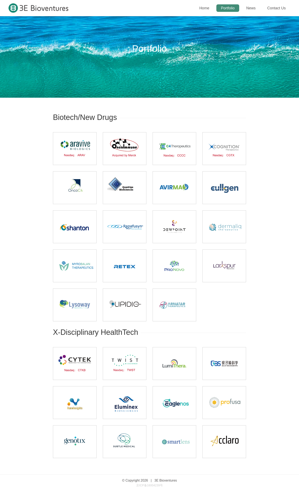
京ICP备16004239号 (149, 485)
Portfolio (228, 8)
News (251, 8)
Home (204, 8)
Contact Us (276, 8)
